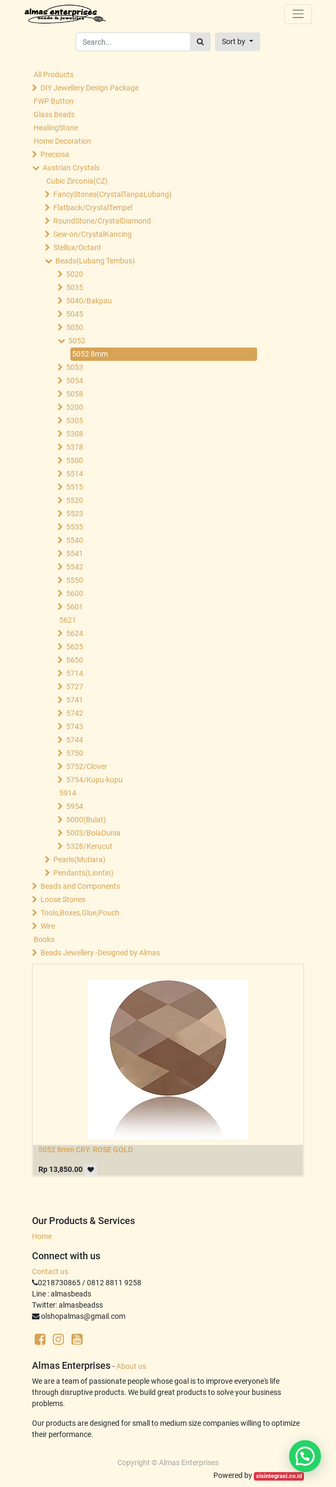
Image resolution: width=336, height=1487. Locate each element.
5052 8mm (90, 354)
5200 (74, 407)
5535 (74, 527)
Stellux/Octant (77, 247)
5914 (67, 793)
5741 (74, 700)
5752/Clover (86, 766)
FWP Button (54, 101)
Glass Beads (54, 114)
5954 (74, 806)
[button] (237, 41)
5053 (74, 367)
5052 (76, 340)
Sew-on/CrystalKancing (92, 234)
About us (131, 1366)
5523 (74, 513)
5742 (74, 713)
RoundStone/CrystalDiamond (102, 221)
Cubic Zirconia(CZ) (77, 181)
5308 (74, 433)
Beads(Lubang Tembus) (95, 261)
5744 (74, 740)
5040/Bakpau (89, 300)
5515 (74, 487)
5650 (74, 660)
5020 (74, 274)
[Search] (200, 41)
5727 (74, 686)
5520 (74, 500)
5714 (74, 673)
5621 (67, 620)
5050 (74, 327)
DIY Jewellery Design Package (90, 88)
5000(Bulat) (86, 819)
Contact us (50, 1271)
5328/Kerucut (89, 846)
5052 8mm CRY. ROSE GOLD (85, 1149)
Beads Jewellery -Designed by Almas (100, 952)
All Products (54, 74)
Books (44, 939)
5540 (74, 540)
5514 (74, 473)
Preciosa (55, 154)
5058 (74, 394)
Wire (48, 926)
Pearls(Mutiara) (79, 859)
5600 (74, 593)
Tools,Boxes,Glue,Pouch (80, 912)
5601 (74, 606)
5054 (74, 380)
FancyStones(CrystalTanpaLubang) (112, 194)
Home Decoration (62, 141)
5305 (74, 420)
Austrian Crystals (71, 167)
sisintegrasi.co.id (279, 1476)
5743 (74, 726)
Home (42, 1236)
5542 (74, 567)
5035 (74, 287)
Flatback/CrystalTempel (92, 207)
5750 (74, 753)
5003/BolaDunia (93, 833)
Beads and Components (80, 886)
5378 (74, 447)
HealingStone (56, 127)
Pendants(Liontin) (83, 873)
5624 (74, 633)
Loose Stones (63, 899)
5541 (74, 553)
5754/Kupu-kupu (94, 779)
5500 (74, 460)
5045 (74, 314)
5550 (74, 580)
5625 (74, 646)
